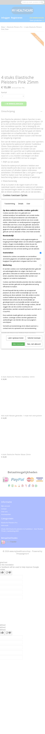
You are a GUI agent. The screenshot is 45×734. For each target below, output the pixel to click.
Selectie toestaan (34, 372)
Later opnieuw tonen (16, 372)
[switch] (40, 270)
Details (20, 238)
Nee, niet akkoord (33, 378)
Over (28, 238)
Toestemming (9, 238)
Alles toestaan (18, 378)
